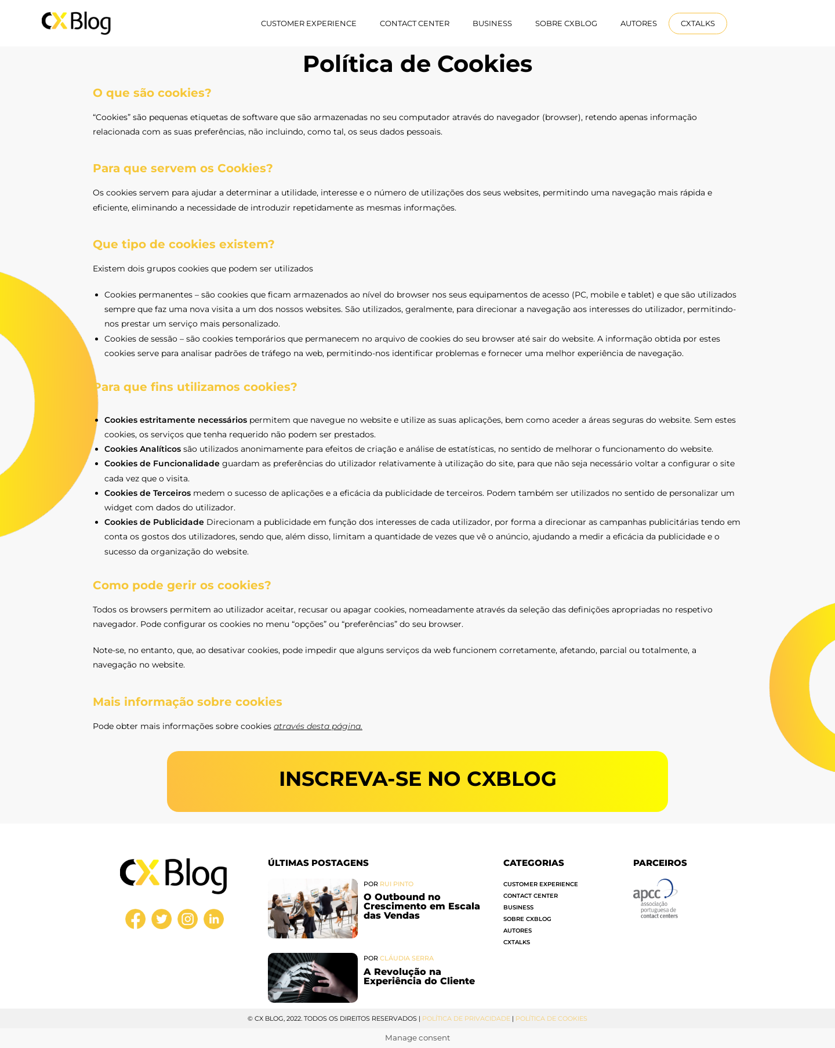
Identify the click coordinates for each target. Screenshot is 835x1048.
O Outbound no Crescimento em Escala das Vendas (422, 906)
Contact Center (414, 23)
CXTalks (698, 23)
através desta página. (318, 726)
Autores (638, 23)
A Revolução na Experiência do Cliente (419, 976)
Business (492, 23)
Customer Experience (309, 23)
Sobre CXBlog (566, 23)
